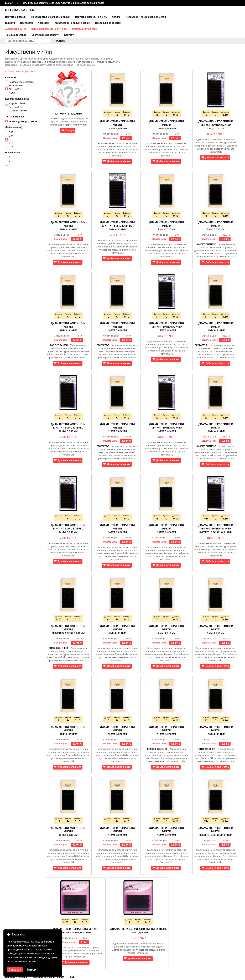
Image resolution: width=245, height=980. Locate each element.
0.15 (9, 146)
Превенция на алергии (108, 22)
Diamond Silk (13, 89)
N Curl (10, 92)
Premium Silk (13, 107)
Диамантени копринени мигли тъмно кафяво (215, 125)
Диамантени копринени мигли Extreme (138, 930)
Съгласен (15, 969)
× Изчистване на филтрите (20, 71)
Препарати (26, 22)
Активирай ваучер (15, 29)
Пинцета (10, 22)
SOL (72, 977)
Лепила (116, 16)
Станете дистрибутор (84, 29)
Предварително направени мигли (50, 16)
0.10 (9, 139)
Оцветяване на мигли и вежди (72, 22)
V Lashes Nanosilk (16, 110)
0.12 (9, 143)
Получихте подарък (68, 113)
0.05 (9, 132)
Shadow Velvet (14, 85)
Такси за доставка (15, 35)
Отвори (67, 130)
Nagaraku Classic (15, 103)
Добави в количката (117, 161)
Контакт (69, 35)
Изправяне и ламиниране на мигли (146, 16)
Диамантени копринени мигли (117, 125)
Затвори (32, 969)
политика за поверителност (48, 977)
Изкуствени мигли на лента (91, 16)
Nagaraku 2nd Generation (19, 82)
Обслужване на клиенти (45, 35)
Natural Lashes (19, 10)
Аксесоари (44, 22)
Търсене (59, 41)
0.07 (9, 135)
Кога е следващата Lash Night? (49, 29)
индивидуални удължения (21, 121)
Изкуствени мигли (15, 16)
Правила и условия (16, 977)
